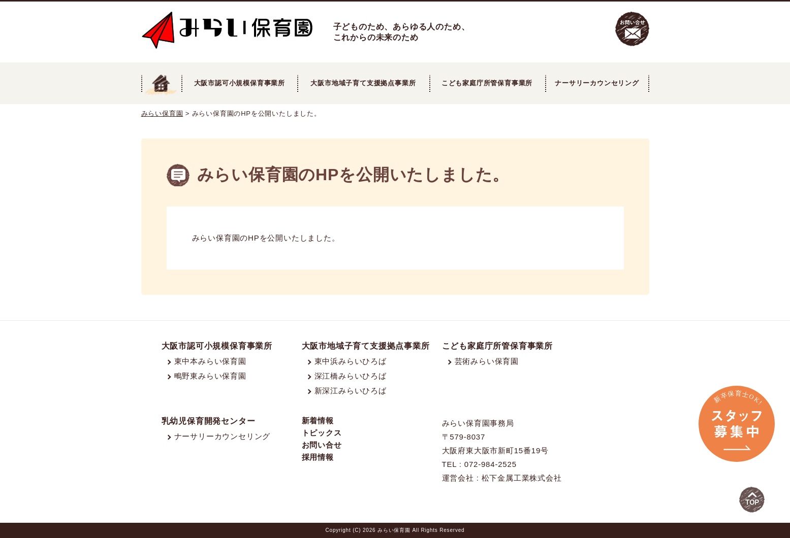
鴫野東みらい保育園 (210, 376)
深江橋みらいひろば (350, 376)
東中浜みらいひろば (350, 361)
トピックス (322, 432)
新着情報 (318, 420)
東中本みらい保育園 (210, 361)
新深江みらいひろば (350, 390)
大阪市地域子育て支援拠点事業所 (363, 83)
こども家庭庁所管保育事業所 (497, 346)
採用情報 (318, 457)
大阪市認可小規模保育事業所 (217, 346)
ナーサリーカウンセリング (597, 83)
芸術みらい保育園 (487, 361)
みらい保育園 (162, 113)
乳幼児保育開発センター (209, 421)
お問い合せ (322, 445)
